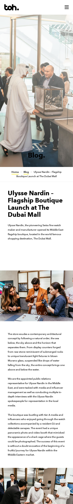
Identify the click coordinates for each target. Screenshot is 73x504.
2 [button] (34, 313)
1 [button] (28, 313)
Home (15, 171)
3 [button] (39, 313)
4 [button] (45, 313)
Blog (26, 171)
